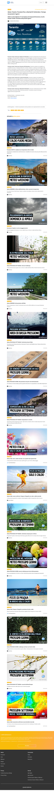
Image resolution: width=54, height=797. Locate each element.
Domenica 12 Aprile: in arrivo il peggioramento (17, 228)
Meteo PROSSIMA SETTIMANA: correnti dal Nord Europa (20, 684)
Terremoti (3, 763)
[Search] (41, 2)
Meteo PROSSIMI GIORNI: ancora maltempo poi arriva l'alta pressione (22, 571)
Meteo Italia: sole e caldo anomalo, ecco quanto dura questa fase (21, 458)
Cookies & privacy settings (6, 773)
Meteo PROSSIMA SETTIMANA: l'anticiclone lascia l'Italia (20, 342)
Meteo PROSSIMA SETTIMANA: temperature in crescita (19, 419)
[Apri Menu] (46, 2)
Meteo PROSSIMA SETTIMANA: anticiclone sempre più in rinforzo (22, 533)
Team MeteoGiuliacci (11, 462)
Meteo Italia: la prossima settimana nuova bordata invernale (20, 722)
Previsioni (3, 754)
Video (29, 754)
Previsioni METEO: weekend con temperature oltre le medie (20, 149)
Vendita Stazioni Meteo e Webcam (35, 777)
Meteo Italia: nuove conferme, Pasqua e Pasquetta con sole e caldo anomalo (24, 496)
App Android (30, 775)
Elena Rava (10, 155)
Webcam (2, 759)
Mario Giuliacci (14, 98)
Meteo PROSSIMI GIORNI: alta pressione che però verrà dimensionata (22, 381)
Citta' (2, 757)
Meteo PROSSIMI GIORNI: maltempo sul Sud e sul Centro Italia (21, 647)
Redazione (30, 759)
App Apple (30, 773)
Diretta (2, 766)
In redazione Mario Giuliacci (14, 20)
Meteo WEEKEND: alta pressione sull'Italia (16, 303)
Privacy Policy (3, 775)
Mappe (2, 761)
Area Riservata (27, 787)
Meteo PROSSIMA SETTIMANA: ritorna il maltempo (18, 265)
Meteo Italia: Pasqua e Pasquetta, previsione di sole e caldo (20, 609)
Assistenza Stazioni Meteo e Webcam (36, 779)
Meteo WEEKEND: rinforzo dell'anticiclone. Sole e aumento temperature (23, 189)
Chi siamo (27, 745)
